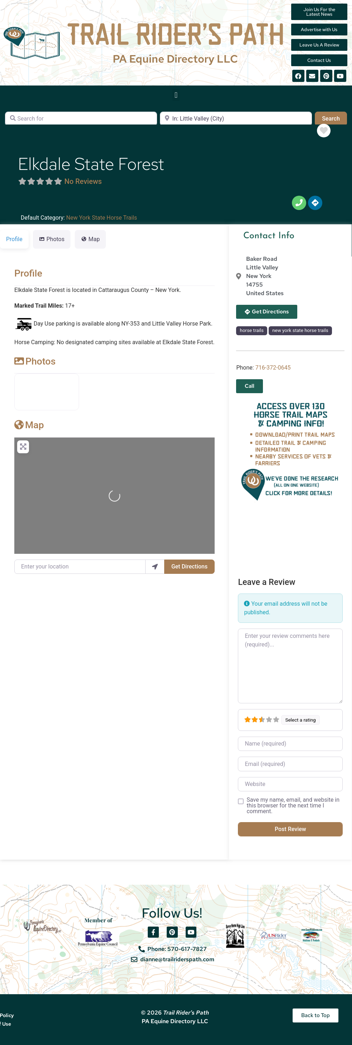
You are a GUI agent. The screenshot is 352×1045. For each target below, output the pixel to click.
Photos (34, 361)
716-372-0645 (273, 367)
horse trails (252, 330)
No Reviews (83, 181)
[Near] (236, 119)
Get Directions (189, 566)
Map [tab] (90, 239)
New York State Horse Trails (101, 217)
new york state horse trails (300, 330)
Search (334, 118)
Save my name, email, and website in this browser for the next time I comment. (292, 805)
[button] (175, 95)
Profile (28, 273)
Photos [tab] (52, 239)
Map (29, 425)
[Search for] (81, 119)
